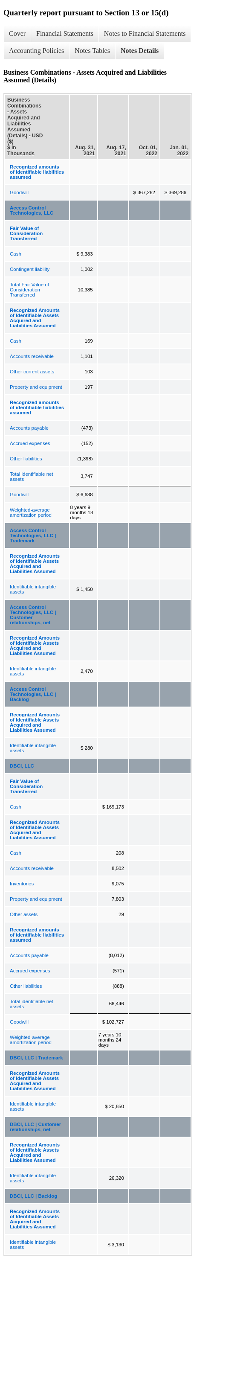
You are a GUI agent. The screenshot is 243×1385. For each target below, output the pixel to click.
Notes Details (140, 50)
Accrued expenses (30, 443)
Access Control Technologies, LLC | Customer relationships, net (33, 615)
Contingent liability (29, 269)
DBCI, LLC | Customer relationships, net (35, 1127)
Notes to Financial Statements (145, 33)
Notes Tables (92, 50)
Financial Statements (64, 33)
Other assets (24, 914)
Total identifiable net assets (31, 476)
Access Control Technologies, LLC (31, 210)
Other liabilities (26, 458)
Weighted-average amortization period (31, 512)
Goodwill (19, 192)
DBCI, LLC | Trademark (36, 1057)
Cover (17, 33)
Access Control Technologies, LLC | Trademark (33, 535)
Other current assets (32, 371)
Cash (15, 253)
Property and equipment (36, 387)
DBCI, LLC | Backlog (33, 1196)
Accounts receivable (32, 356)
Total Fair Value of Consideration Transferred (29, 289)
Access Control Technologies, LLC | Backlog (33, 694)
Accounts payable (29, 428)
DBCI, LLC (22, 765)
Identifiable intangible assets (33, 589)
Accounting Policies (36, 50)
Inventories (22, 883)
